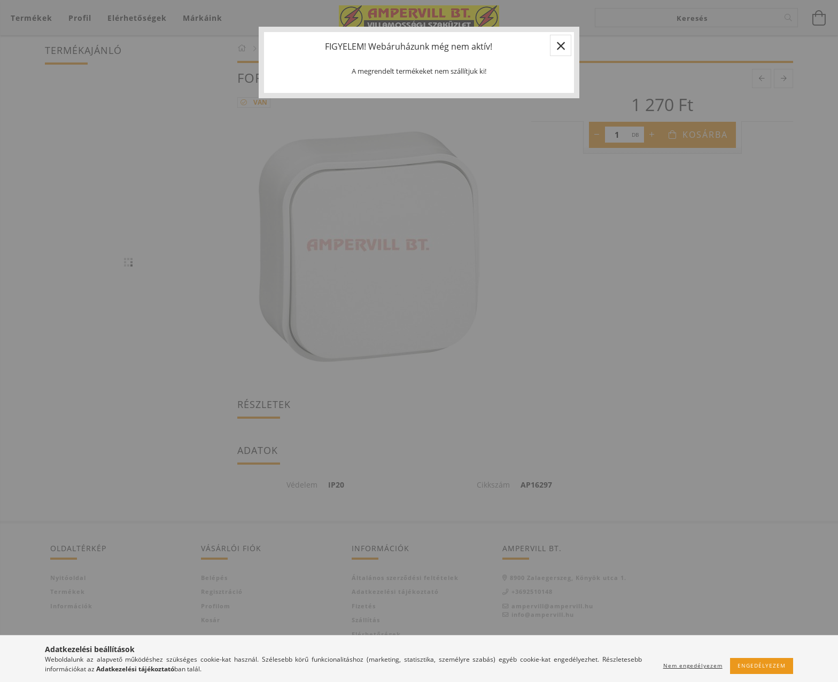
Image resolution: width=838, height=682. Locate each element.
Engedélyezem (762, 665)
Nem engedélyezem (693, 665)
